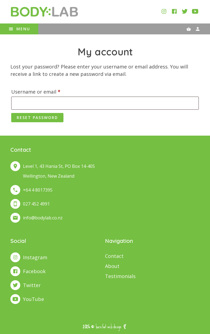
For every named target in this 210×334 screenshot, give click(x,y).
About (112, 266)
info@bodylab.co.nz (43, 218)
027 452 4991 (36, 204)
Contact (114, 256)
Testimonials (120, 276)
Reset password (37, 117)
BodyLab (44, 12)
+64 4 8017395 (37, 190)
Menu (23, 28)
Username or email (46, 91)
